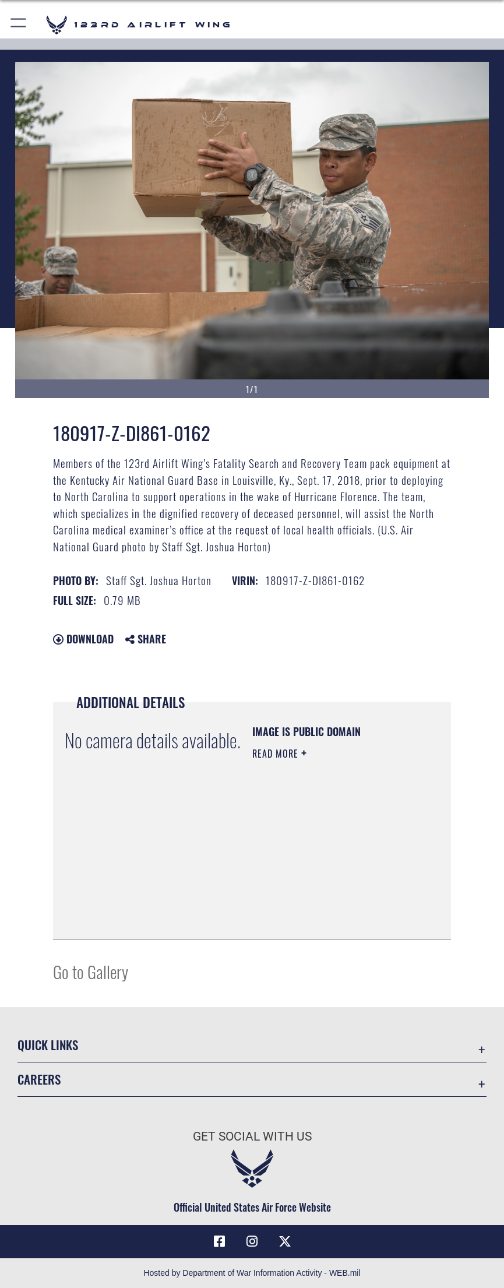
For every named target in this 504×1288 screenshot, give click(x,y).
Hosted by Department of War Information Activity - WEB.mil (251, 1273)
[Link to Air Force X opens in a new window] (285, 1241)
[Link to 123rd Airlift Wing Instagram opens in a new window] (252, 1241)
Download (83, 638)
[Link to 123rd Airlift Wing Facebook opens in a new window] (219, 1241)
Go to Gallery (90, 971)
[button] (19, 25)
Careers (39, 1079)
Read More (276, 754)
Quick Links (47, 1045)
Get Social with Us (252, 1136)
